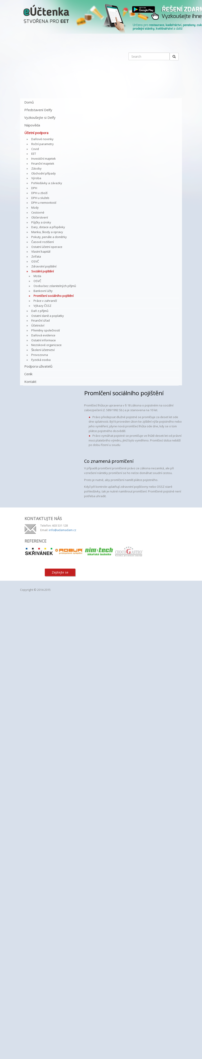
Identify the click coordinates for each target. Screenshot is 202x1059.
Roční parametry (42, 144)
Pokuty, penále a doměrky (49, 237)
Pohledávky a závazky (46, 183)
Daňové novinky (42, 139)
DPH (34, 188)
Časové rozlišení (42, 242)
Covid (35, 149)
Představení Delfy (38, 110)
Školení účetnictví (43, 350)
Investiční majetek (43, 159)
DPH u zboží (39, 193)
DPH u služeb (40, 198)
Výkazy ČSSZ (42, 306)
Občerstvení (39, 217)
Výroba (36, 178)
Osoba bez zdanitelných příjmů (55, 286)
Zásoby (36, 168)
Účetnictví (37, 325)
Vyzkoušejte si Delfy (40, 117)
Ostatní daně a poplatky (47, 316)
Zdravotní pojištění (43, 266)
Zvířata (36, 256)
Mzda (37, 276)
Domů (29, 102)
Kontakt (30, 381)
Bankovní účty (43, 291)
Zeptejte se (60, 572)
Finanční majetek (42, 163)
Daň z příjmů (39, 311)
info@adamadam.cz (62, 530)
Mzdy (35, 207)
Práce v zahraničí (45, 301)
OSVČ (35, 261)
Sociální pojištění (42, 271)
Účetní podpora (36, 132)
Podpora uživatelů (38, 366)
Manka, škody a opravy (47, 232)
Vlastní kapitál (40, 251)
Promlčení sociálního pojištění (54, 296)
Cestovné (37, 212)
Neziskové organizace (46, 345)
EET (33, 154)
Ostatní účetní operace (46, 247)
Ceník (28, 374)
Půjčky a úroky (41, 222)
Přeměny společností (45, 330)
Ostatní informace (43, 340)
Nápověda (32, 125)
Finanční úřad (40, 320)
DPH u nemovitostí (43, 203)
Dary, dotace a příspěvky (48, 227)
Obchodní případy (43, 173)
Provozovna (39, 355)
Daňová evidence (43, 335)
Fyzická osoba (41, 360)
